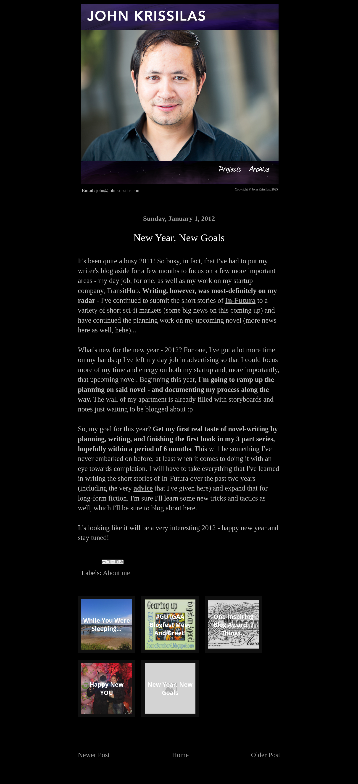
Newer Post (94, 754)
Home (180, 754)
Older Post (265, 754)
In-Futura (240, 300)
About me (116, 572)
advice (143, 488)
